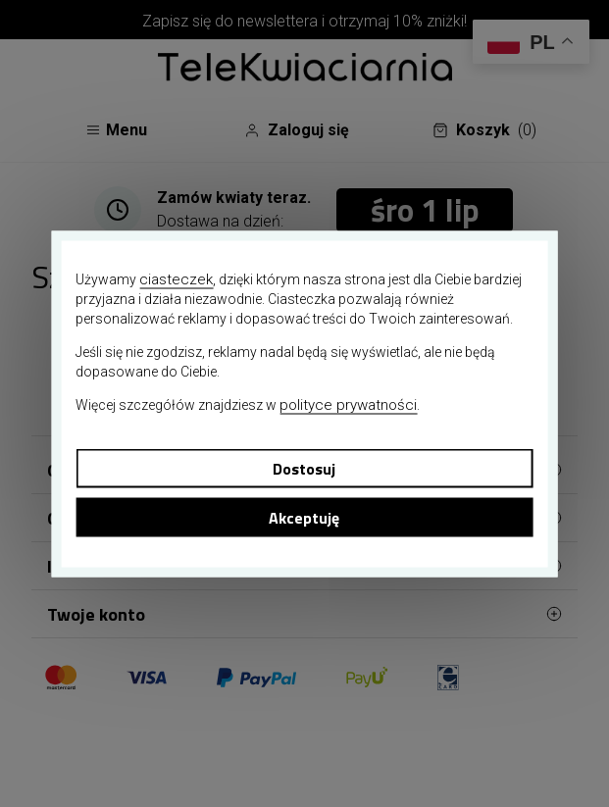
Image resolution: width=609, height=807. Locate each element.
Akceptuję (304, 517)
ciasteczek (176, 278)
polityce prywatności (348, 404)
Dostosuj (304, 467)
